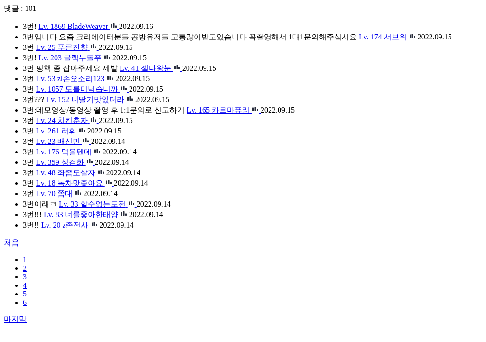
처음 (11, 242)
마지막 (15, 319)
